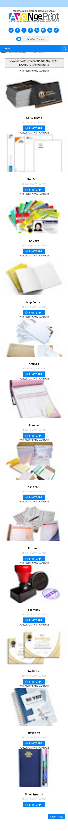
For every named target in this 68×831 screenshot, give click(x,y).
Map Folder (34, 302)
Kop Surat (34, 179)
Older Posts (56, 816)
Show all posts (40, 64)
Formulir (34, 548)
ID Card (34, 240)
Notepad (34, 732)
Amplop (34, 363)
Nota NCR (34, 486)
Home (3, 52)
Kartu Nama (34, 117)
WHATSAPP (34, 128)
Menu (8, 48)
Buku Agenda (34, 794)
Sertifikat (34, 671)
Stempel (34, 609)
